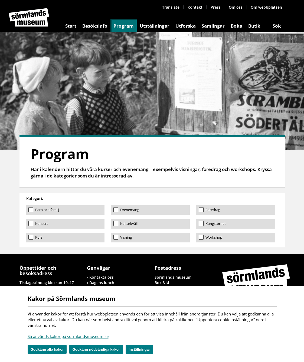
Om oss (236, 7)
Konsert (41, 223)
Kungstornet (215, 223)
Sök (277, 26)
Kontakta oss (101, 277)
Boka (236, 26)
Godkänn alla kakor (47, 349)
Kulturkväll (129, 223)
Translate (170, 7)
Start (70, 26)
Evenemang (129, 209)
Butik (254, 26)
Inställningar (139, 349)
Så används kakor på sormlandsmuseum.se (68, 336)
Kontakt (195, 7)
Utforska (185, 26)
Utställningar (154, 26)
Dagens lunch (101, 282)
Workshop (213, 237)
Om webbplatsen (266, 7)
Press (216, 7)
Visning (126, 237)
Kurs (39, 237)
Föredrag (212, 209)
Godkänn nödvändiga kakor (96, 349)
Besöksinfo (94, 26)
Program (123, 26)
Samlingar (213, 26)
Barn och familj (47, 209)
